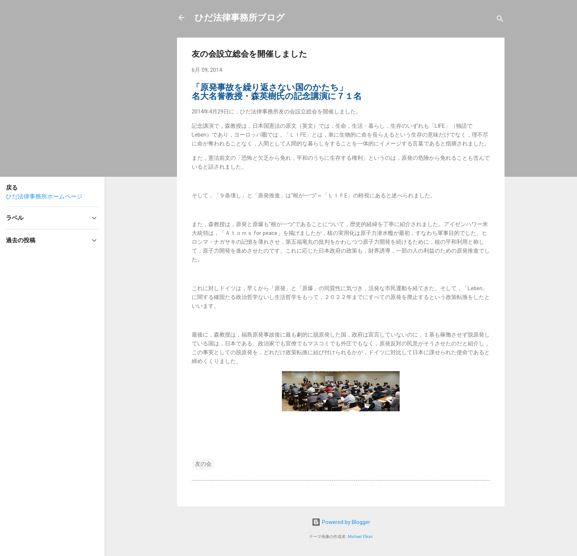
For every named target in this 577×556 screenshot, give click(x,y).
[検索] (500, 20)
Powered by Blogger (341, 522)
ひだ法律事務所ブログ (240, 18)
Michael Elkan (360, 536)
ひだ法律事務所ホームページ (44, 196)
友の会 (203, 464)
